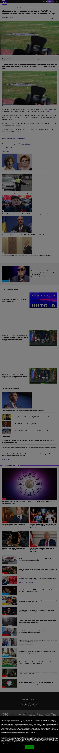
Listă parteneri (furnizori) (6, 743)
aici (55, 728)
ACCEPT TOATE (29, 747)
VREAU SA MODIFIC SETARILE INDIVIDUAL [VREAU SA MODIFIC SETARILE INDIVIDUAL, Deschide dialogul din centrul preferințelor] (29, 750)
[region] (29, 734)
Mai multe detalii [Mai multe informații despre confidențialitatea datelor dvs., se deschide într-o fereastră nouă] (32, 722)
